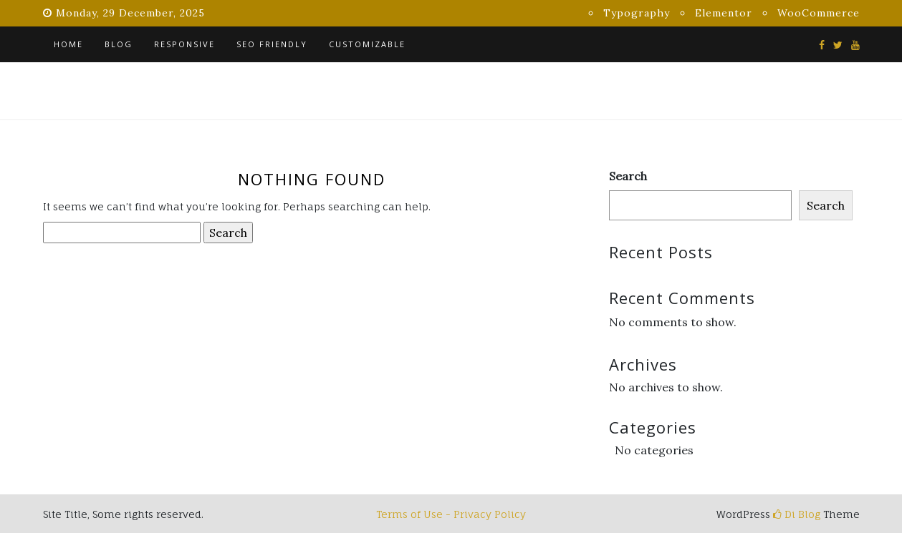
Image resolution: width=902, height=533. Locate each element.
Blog (119, 44)
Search (628, 176)
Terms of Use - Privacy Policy (451, 514)
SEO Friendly (271, 44)
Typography (636, 12)
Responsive (184, 44)
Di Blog (796, 514)
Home (68, 44)
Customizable (367, 44)
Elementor (723, 12)
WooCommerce (818, 12)
